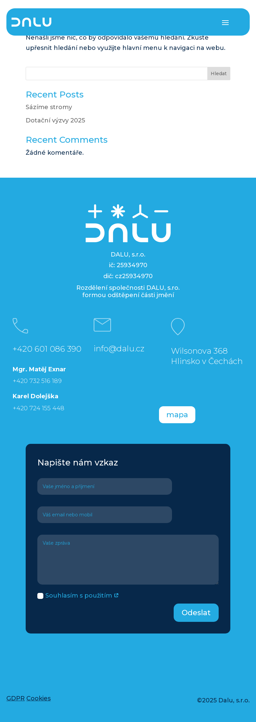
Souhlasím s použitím (78, 595)
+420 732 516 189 (37, 381)
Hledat (219, 74)
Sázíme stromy (49, 107)
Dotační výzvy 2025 (55, 120)
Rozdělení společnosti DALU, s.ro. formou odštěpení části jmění (128, 291)
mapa (177, 414)
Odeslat (196, 612)
